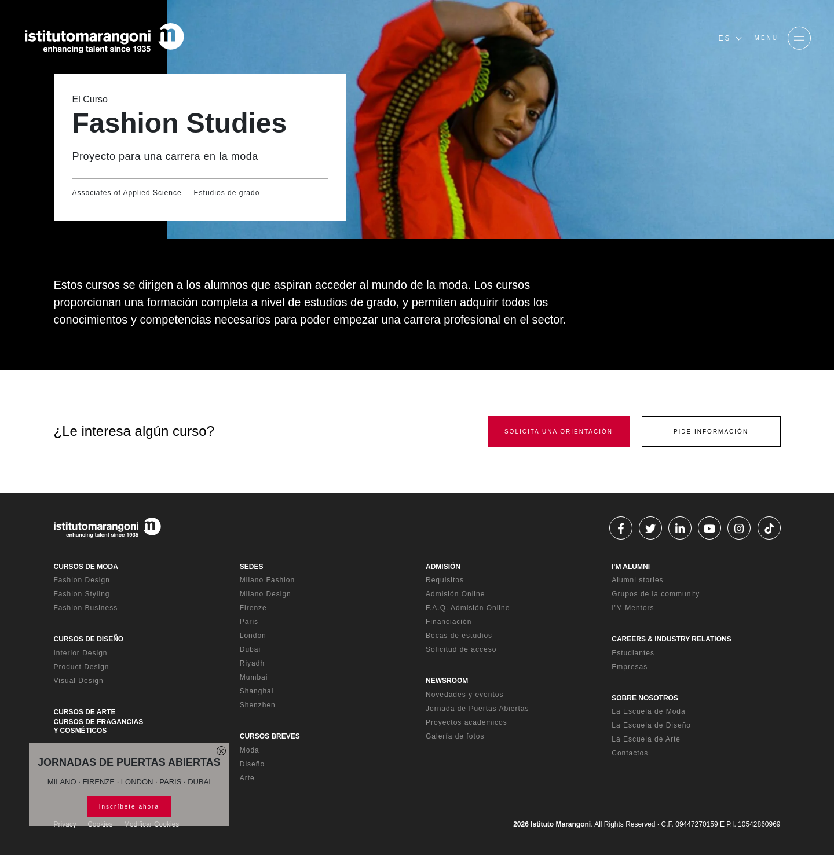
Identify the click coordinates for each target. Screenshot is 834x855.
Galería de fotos (455, 736)
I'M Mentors (633, 608)
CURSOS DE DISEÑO (89, 639)
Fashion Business (86, 608)
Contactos (630, 753)
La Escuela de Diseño (651, 725)
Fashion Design (82, 580)
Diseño (252, 764)
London (253, 636)
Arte (247, 778)
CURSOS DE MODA (86, 567)
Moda (249, 750)
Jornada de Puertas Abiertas (477, 708)
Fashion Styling (82, 594)
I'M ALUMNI (631, 567)
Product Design (81, 667)
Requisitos (445, 580)
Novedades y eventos (464, 695)
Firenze (253, 608)
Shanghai (257, 691)
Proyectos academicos (466, 722)
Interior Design (81, 653)
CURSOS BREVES (270, 736)
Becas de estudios (459, 636)
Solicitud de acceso (461, 649)
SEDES (252, 567)
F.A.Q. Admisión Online (468, 608)
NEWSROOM (447, 681)
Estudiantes (633, 653)
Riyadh (252, 663)
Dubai (250, 649)
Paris (249, 622)
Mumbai (254, 677)
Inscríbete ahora (129, 806)
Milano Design (265, 594)
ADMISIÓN (443, 567)
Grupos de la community (656, 594)
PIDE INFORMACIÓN (711, 431)
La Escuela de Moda (648, 711)
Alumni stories (637, 580)
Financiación (448, 622)
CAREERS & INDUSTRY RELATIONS (671, 639)
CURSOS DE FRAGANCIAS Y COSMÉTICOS (99, 726)
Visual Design (79, 681)
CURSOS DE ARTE (85, 712)
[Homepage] (104, 38)
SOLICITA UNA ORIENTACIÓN (558, 431)
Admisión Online (455, 594)
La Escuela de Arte (646, 739)
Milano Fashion (267, 580)
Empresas (630, 667)
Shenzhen (258, 705)
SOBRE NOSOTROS (645, 698)
